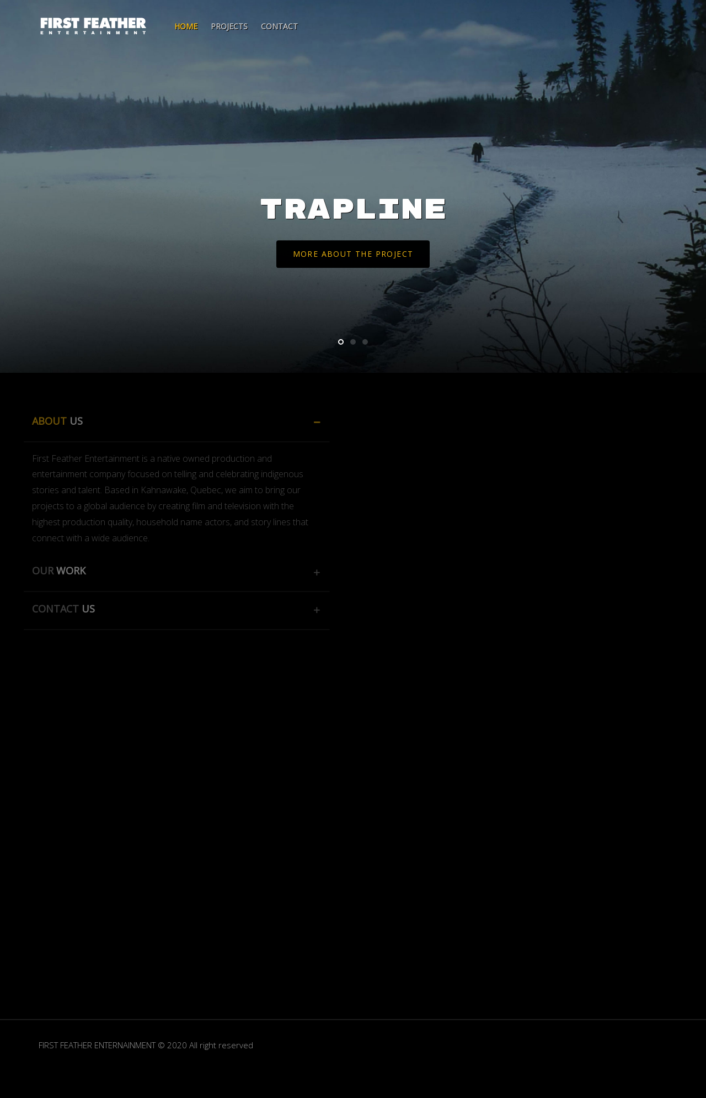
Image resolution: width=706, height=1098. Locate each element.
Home (185, 26)
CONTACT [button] (54, 608)
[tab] (168, 423)
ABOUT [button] (48, 420)
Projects (229, 26)
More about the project (353, 255)
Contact (279, 26)
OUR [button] (50, 570)
